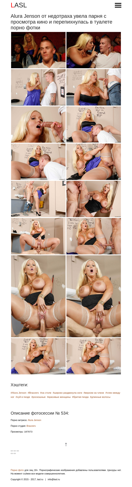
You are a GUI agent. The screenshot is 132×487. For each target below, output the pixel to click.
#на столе (45, 392)
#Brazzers (33, 392)
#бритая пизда (80, 397)
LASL (19, 5)
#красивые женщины (59, 397)
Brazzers (31, 426)
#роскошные (38, 397)
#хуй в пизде (23, 397)
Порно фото (17, 470)
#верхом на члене (94, 392)
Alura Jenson (34, 420)
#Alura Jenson (18, 392)
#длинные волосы (100, 397)
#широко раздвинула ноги (67, 392)
